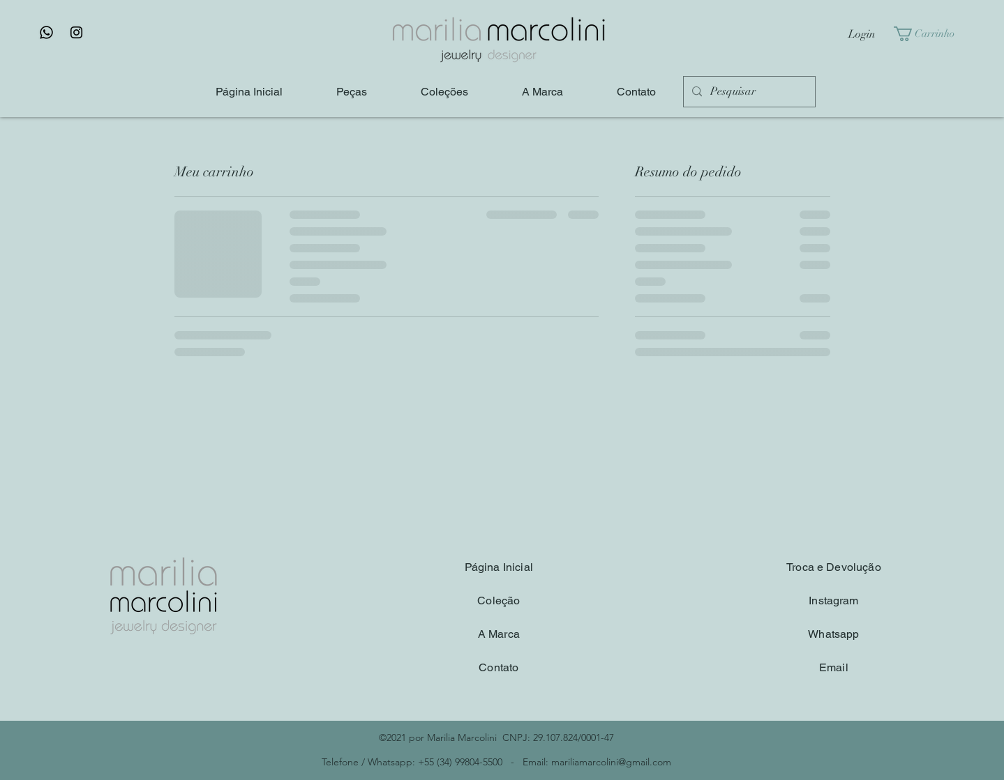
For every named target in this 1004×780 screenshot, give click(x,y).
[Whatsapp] (46, 32)
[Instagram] (76, 32)
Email (833, 667)
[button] (931, 33)
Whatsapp (833, 634)
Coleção (498, 600)
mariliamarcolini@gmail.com (611, 762)
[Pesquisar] (748, 92)
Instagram (833, 600)
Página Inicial (499, 567)
